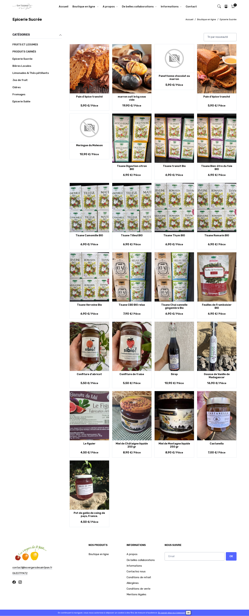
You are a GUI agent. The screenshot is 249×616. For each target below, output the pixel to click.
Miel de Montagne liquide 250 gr (174, 445)
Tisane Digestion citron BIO (132, 167)
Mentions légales (136, 594)
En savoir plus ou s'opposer (171, 613)
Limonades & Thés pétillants (30, 73)
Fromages (18, 94)
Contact (191, 6)
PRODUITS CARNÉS (24, 51)
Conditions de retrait (139, 577)
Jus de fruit (20, 80)
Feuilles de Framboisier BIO (217, 306)
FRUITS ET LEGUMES (25, 44)
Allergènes (133, 583)
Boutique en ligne (84, 6)
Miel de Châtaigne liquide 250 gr (132, 445)
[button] (226, 7)
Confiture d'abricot (89, 374)
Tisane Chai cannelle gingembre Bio (174, 306)
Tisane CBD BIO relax (132, 304)
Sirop (174, 374)
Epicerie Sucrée (228, 19)
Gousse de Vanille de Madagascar (217, 376)
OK (231, 556)
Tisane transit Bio (174, 166)
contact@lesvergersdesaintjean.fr (32, 567)
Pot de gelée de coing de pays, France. (89, 514)
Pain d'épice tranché (89, 96)
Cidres (16, 87)
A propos (109, 6)
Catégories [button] (37, 35)
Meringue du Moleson (89, 145)
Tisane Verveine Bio (89, 304)
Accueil (63, 6)
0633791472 (19, 573)
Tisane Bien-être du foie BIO (216, 167)
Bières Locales (21, 65)
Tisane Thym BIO (174, 235)
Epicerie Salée (21, 101)
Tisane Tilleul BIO (132, 235)
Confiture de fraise (131, 374)
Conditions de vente (138, 588)
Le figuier (89, 443)
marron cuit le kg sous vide (132, 98)
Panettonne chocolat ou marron (174, 77)
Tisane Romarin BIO (216, 235)
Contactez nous (136, 571)
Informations (170, 6)
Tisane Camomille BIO (89, 235)
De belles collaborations (138, 6)
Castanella (217, 443)
